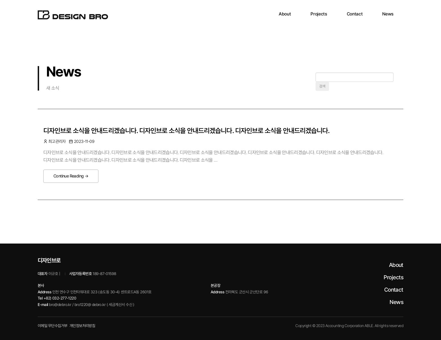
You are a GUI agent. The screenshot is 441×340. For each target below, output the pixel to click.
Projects (393, 277)
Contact (393, 289)
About (396, 265)
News (396, 302)
